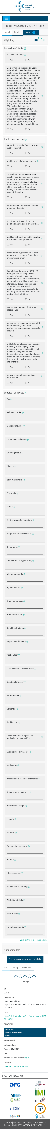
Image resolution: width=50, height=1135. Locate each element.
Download (26, 968)
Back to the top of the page (33, 940)
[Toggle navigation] (6, 18)
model (7, 32)
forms (40, 40)
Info (5, 968)
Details (17, 32)
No (29, 60)
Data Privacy (40, 1123)
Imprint (17, 1123)
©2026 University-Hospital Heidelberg (23, 1125)
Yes (11, 60)
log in (26, 1058)
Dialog (15, 968)
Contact (8, 1123)
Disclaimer (27, 1123)
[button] (31, 32)
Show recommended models (25, 959)
